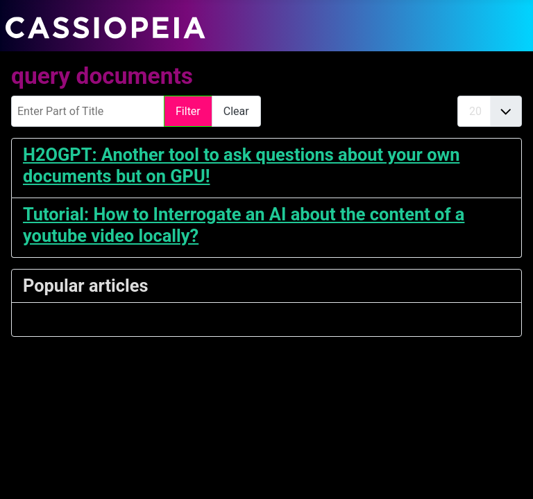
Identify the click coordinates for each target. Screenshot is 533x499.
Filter (188, 111)
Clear (236, 111)
